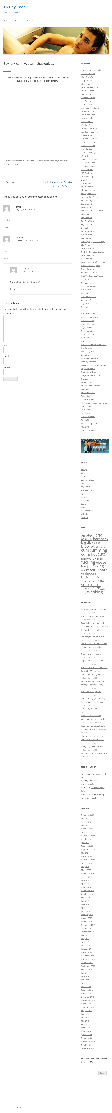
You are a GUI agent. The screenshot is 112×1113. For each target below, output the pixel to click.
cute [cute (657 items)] (102, 554)
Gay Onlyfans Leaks (89, 303)
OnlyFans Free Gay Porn (91, 375)
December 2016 (87, 955)
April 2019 (85, 883)
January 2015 (86, 1034)
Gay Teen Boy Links (89, 317)
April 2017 (85, 942)
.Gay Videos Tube (88, 142)
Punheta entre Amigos (90, 385)
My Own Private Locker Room (93, 365)
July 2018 (85, 901)
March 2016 (86, 986)
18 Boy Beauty (87, 176)
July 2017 (85, 935)
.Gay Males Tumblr (89, 138)
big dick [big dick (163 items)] (87, 542)
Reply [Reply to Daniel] (12, 289)
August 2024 (86, 822)
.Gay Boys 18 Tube (89, 128)
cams (31, 160)
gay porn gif (86, 486)
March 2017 (86, 945)
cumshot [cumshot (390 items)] (89, 554)
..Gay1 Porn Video (88, 80)
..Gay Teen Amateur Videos (92, 70)
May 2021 (85, 853)
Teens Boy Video (88, 396)
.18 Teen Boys (87, 104)
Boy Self (84, 228)
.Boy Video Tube (88, 114)
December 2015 (87, 997)
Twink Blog (85, 413)
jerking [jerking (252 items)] (98, 566)
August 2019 (86, 877)
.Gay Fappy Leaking (89, 132)
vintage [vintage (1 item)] (84, 593)
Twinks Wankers (88, 416)
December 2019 (87, 873)
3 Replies (7, 70)
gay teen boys (87, 490)
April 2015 (85, 1024)
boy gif (84, 469)
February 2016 (87, 990)
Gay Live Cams (87, 293)
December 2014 (87, 1038)
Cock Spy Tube (87, 248)
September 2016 (88, 966)
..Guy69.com (86, 84)
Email (6, 356)
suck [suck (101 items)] (96, 588)
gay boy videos (87, 480)
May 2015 (85, 1021)
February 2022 (87, 846)
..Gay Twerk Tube (88, 77)
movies (84, 497)
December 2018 (87, 890)
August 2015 (86, 1010)
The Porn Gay (87, 406)
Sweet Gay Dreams (89, 708)
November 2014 (88, 1041)
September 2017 (88, 931)
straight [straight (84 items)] (86, 588)
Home (6, 20)
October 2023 (87, 828)
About (30, 20)
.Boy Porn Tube (87, 111)
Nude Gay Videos (88, 372)
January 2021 (86, 856)
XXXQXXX (85, 427)
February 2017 (87, 949)
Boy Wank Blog (87, 231)
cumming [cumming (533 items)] (98, 550)
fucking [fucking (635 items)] (88, 562)
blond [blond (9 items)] (97, 542)
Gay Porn (85, 307)
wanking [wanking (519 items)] (95, 592)
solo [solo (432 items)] (85, 584)
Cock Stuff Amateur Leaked (92, 252)
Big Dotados (86, 214)
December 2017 (87, 921)
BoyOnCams (86, 234)
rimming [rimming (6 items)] (91, 573)
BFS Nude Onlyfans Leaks (92, 210)
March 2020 (86, 870)
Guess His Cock (87, 334)
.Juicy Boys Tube (88, 145)
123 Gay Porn (86, 173)
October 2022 (87, 839)
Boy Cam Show (87, 221)
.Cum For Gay (87, 121)
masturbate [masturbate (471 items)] (97, 570)
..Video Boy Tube (88, 97)
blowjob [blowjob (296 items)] (88, 546)
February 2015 (87, 1031)
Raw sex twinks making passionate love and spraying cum (93, 719)
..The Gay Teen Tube (89, 87)
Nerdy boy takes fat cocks (92, 746)
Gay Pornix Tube (88, 313)
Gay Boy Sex (86, 283)
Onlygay (84, 379)
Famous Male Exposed (90, 265)
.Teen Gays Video (88, 166)
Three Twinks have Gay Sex (92, 739)
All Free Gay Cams (88, 190)
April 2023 (85, 832)
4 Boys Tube (86, 183)
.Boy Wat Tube (87, 118)
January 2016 (86, 993)
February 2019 (87, 887)
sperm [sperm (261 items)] (95, 584)
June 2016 (85, 976)
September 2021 (88, 849)
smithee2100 (86, 794)
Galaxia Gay (86, 279)
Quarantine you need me (91, 654)
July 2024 (85, 825)
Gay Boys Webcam (89, 286)
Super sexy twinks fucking (92, 660)
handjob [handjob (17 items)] (86, 566)
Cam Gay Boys (87, 238)
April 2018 (85, 907)
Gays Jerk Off (86, 327)
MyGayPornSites (88, 368)
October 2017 (87, 928)
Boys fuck (95, 780)
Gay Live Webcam (88, 296)
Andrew (84, 774)
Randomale (86, 389)
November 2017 (88, 925)
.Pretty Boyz (86, 156)
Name (7, 345)
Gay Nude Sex (87, 300)
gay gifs (84, 483)
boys (26, 160)
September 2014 (88, 1048)
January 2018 (86, 918)
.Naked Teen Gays (88, 152)
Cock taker (9, 182)
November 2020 (88, 859)
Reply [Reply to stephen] (5, 258)
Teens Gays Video (88, 399)
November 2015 (88, 1000)
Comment (8, 313)
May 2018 (85, 904)
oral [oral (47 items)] (84, 573)
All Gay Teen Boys (88, 193)
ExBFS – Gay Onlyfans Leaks (93, 262)
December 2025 (87, 815)
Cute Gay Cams (87, 255)
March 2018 (86, 911)
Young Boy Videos (88, 430)
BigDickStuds (86, 217)
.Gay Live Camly (87, 135)
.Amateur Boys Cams (90, 108)
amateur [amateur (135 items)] (88, 535)
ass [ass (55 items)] (83, 539)
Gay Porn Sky (86, 310)
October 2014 (87, 1045)
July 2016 (85, 973)
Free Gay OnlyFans (89, 272)
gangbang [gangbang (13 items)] (101, 562)
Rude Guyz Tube (88, 392)
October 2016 (87, 962)
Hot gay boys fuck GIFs (91, 630)
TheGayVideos (87, 409)
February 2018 (87, 914)
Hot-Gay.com (86, 348)
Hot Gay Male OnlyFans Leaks (93, 344)
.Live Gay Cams (87, 149)
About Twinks (87, 186)
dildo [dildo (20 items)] (100, 558)
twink (83, 507)
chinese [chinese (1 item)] (103, 547)
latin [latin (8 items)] (83, 570)
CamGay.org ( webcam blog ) (93, 241)
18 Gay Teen (14, 6)
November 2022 (88, 835)
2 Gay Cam (85, 180)
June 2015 (85, 1017)
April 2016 (85, 983)
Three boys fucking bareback (93, 674)
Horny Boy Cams (88, 341)
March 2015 (86, 1027)
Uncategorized (87, 510)
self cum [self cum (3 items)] (84, 581)
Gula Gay (85, 337)
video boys (54, 160)
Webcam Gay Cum (89, 423)
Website (7, 367)
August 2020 (86, 863)
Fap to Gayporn (87, 269)
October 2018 (87, 894)
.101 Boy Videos (87, 101)
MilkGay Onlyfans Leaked (92, 361)
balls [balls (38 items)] (89, 539)
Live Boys (85, 355)
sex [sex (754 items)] (101, 580)
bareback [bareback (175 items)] (100, 538)
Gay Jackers (86, 289)
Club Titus (85, 245)
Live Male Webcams (89, 358)
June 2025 (85, 818)
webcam (63, 160)
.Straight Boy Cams (89, 159)
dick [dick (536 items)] (93, 558)
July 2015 (85, 1014)
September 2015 (88, 1007)
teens (46, 160)
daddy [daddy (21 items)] (85, 558)
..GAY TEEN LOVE (88, 73)
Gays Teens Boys (88, 331)
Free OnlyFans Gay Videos (92, 276)
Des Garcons (86, 258)
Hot (82, 784)
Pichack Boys (86, 382)
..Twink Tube (86, 94)
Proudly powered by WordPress (15, 1108)
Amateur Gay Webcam (90, 197)
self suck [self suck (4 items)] (93, 581)
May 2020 (85, 866)
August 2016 (86, 969)
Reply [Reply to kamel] (5, 227)
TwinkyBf (85, 420)
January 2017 (86, 952)
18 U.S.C (17, 20)
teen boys (39, 160)
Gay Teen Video (87, 320)
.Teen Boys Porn (88, 162)
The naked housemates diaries (94, 403)
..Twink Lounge (87, 90)
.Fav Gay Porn (87, 125)
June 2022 (85, 842)
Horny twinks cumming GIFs (93, 616)
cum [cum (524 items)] (85, 550)
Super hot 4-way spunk (91, 691)
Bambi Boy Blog (87, 204)
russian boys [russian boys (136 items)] (91, 576)
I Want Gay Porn (88, 351)
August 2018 (86, 897)
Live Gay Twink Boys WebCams (94, 609)
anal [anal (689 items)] (99, 535)
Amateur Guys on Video (91, 200)
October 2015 (87, 1003)
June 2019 (85, 880)
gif (82, 493)
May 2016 (85, 979)
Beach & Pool (86, 207)
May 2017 (85, 938)
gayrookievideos (88, 324)
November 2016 (88, 959)
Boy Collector (86, 224)
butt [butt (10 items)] (98, 546)
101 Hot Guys (87, 169)
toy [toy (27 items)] (102, 588)
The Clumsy (86, 736)
